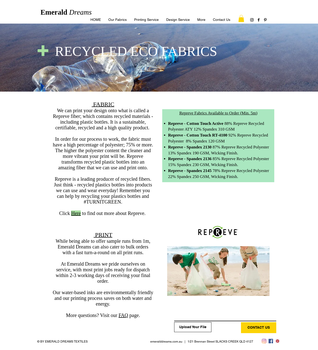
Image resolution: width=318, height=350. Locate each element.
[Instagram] (252, 20)
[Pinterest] (265, 20)
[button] (201, 19)
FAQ (123, 315)
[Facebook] (258, 20)
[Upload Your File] (192, 327)
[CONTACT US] (258, 327)
